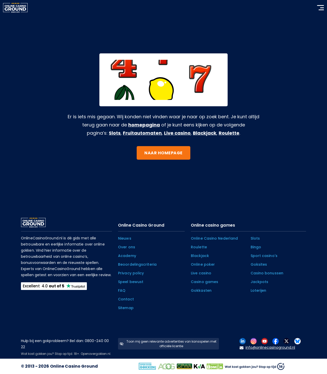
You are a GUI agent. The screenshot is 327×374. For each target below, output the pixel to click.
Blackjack (204, 133)
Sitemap (126, 307)
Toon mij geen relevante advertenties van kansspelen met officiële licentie (168, 343)
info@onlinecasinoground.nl (267, 347)
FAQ (121, 290)
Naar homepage (163, 153)
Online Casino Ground (74, 366)
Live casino (177, 133)
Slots (115, 133)
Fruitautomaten (142, 133)
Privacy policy (131, 273)
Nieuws (124, 238)
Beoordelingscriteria (137, 264)
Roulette (229, 133)
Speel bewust (130, 281)
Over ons (126, 247)
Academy (127, 255)
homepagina (144, 125)
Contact (126, 299)
